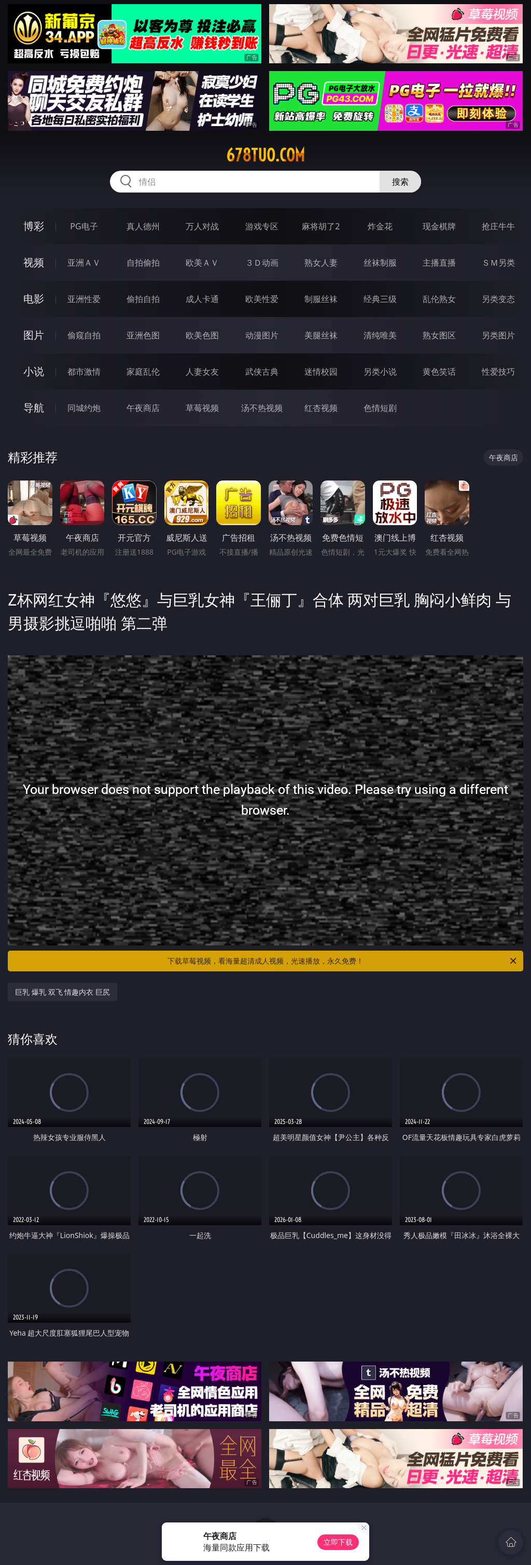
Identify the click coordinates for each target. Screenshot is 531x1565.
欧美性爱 (261, 299)
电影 (33, 299)
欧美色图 (202, 335)
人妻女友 (202, 371)
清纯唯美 (380, 335)
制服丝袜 (321, 299)
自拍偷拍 (143, 262)
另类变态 (498, 299)
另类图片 (498, 335)
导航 (33, 408)
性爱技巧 (498, 371)
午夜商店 (143, 408)
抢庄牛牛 (498, 226)
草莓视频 (202, 408)
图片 (33, 335)
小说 (33, 371)
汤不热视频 (262, 408)
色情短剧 (380, 408)
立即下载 (338, 1542)
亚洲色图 (143, 335)
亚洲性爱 (84, 299)
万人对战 (202, 226)
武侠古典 (261, 371)
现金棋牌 (439, 226)
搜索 (400, 181)
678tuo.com (265, 155)
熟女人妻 (321, 262)
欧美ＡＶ (202, 262)
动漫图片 (261, 335)
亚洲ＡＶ (84, 262)
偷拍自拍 (143, 299)
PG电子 (83, 226)
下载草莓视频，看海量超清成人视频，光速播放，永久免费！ (342, 961)
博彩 (33, 226)
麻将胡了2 (321, 226)
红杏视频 (321, 408)
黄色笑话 (439, 371)
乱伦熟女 (439, 299)
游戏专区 (261, 226)
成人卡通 (202, 299)
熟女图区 (439, 335)
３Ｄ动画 (261, 262)
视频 (33, 262)
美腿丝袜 (321, 335)
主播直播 (439, 262)
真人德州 (143, 226)
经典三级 (380, 299)
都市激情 (84, 371)
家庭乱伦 (143, 371)
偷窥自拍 (84, 335)
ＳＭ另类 (498, 262)
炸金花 (380, 226)
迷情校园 (321, 371)
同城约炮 (84, 408)
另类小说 (380, 371)
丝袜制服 (380, 262)
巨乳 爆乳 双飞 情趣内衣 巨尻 (62, 992)
